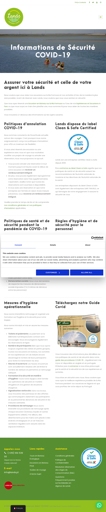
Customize (53, 272)
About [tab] (87, 245)
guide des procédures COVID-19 (69, 360)
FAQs (77, 2)
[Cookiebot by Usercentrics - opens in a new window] (93, 238)
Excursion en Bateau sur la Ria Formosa (45, 103)
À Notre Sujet (35, 474)
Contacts (82, 2)
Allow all (86, 272)
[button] (99, 505)
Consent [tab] (18, 245)
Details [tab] (53, 245)
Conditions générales (64, 455)
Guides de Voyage (38, 470)
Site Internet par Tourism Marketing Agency (65, 506)
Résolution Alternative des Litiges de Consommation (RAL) (65, 470)
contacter (73, 366)
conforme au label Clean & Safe (73, 168)
